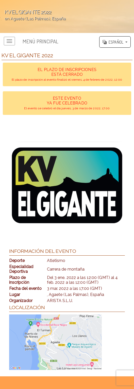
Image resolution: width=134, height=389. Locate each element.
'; (67, 16)
